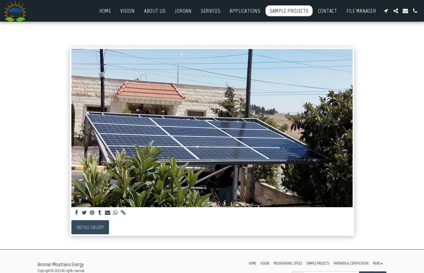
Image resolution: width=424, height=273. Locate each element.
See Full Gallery (90, 227)
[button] (385, 11)
